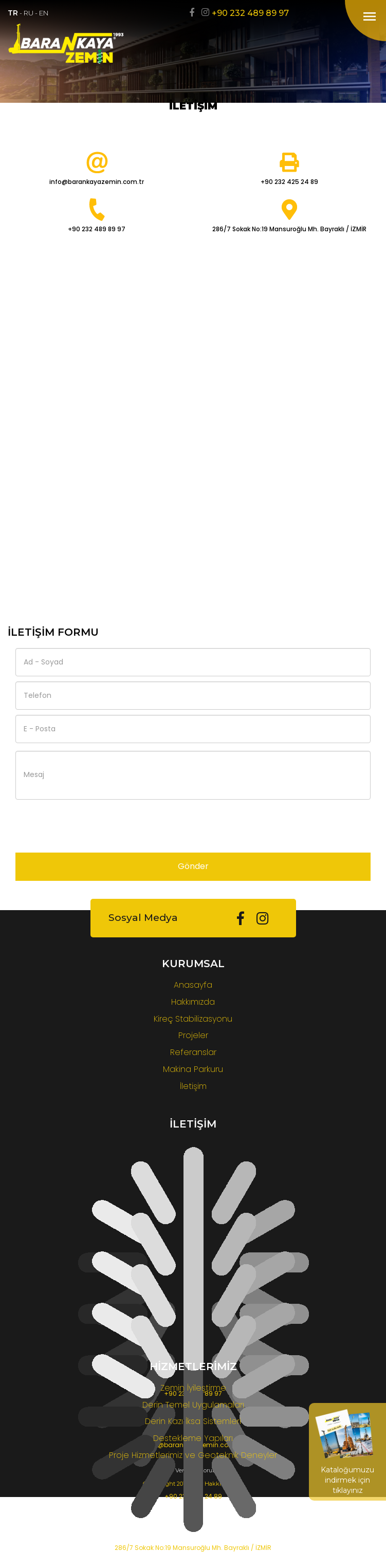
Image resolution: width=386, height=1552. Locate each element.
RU (28, 13)
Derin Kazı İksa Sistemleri (193, 1421)
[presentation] (93, 825)
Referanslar (193, 1052)
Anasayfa (193, 985)
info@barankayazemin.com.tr (96, 181)
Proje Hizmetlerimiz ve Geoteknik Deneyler (193, 1455)
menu (369, 16)
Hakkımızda (193, 1002)
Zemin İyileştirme (193, 1388)
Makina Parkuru (193, 1069)
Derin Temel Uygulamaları (193, 1405)
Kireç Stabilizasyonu (193, 1019)
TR (13, 12)
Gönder (193, 866)
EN (43, 13)
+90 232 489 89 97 (250, 13)
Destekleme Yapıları (193, 1438)
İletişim (193, 1086)
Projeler (193, 1035)
